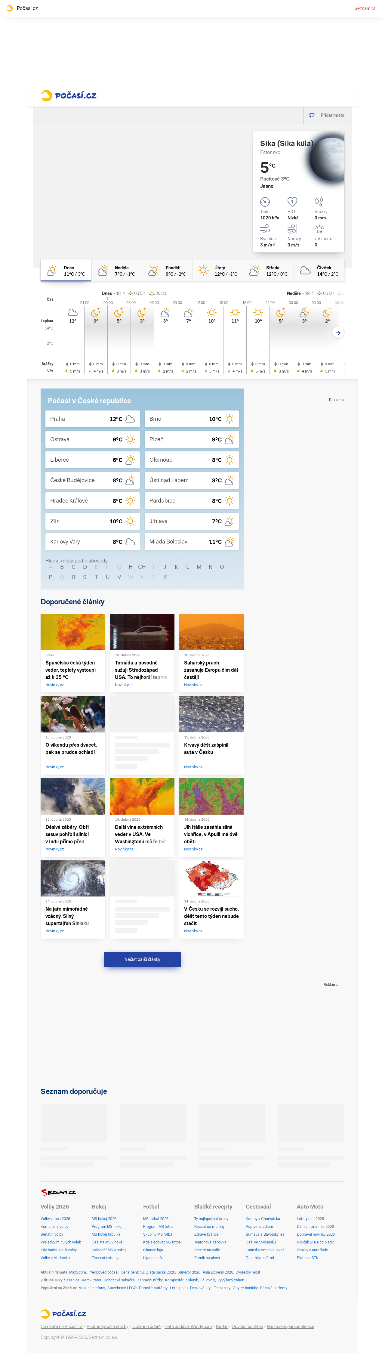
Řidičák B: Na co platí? (315, 1242)
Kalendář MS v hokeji (109, 1250)
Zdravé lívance (206, 1234)
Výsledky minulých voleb (61, 1242)
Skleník (192, 1280)
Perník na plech (207, 1258)
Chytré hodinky (245, 1288)
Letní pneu (179, 1288)
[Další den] (338, 332)
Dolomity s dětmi (260, 1258)
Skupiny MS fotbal (158, 1234)
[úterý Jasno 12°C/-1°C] (217, 270)
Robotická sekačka (119, 1280)
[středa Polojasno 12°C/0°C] (268, 270)
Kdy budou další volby (59, 1250)
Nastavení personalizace (290, 1326)
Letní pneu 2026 (310, 1219)
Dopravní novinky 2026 (316, 1234)
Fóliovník (207, 1280)
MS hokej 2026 (104, 1219)
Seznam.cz (365, 8)
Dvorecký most (248, 1272)
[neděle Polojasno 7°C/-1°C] (116, 270)
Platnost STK (308, 1258)
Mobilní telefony (92, 1288)
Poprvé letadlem (259, 1227)
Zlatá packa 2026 (160, 1272)
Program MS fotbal (158, 1227)
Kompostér (174, 1280)
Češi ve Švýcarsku (261, 1242)
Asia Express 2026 (218, 1272)
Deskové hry (200, 1288)
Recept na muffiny (209, 1227)
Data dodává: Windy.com (188, 1326)
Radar (222, 1326)
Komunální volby (54, 1227)
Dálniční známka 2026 (315, 1227)
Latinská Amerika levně (265, 1250)
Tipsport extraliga (106, 1258)
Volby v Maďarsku (55, 1258)
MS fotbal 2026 (155, 1219)
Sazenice (71, 1280)
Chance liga (153, 1250)
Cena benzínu (132, 1272)
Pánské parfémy (273, 1288)
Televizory (222, 1288)
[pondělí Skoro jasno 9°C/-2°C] (167, 270)
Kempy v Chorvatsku (263, 1219)
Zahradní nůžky (150, 1280)
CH (142, 567)
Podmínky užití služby (107, 1326)
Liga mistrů (152, 1258)
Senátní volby (52, 1234)
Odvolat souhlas (247, 1326)
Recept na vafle (207, 1250)
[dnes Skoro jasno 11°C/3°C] (66, 270)
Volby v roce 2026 (55, 1219)
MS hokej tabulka (106, 1234)
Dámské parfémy (153, 1288)
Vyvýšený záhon (230, 1280)
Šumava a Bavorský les (265, 1234)
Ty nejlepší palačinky (211, 1219)
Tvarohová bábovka (210, 1242)
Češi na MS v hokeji (108, 1242)
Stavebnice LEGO (122, 1288)
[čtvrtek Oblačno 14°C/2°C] (319, 270)
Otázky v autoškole (312, 1250)
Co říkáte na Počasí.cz (62, 1326)
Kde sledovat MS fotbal (162, 1242)
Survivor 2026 (188, 1272)
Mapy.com (77, 1272)
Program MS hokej (107, 1227)
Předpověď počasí (103, 1272)
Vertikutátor (91, 1280)
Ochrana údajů (146, 1326)
